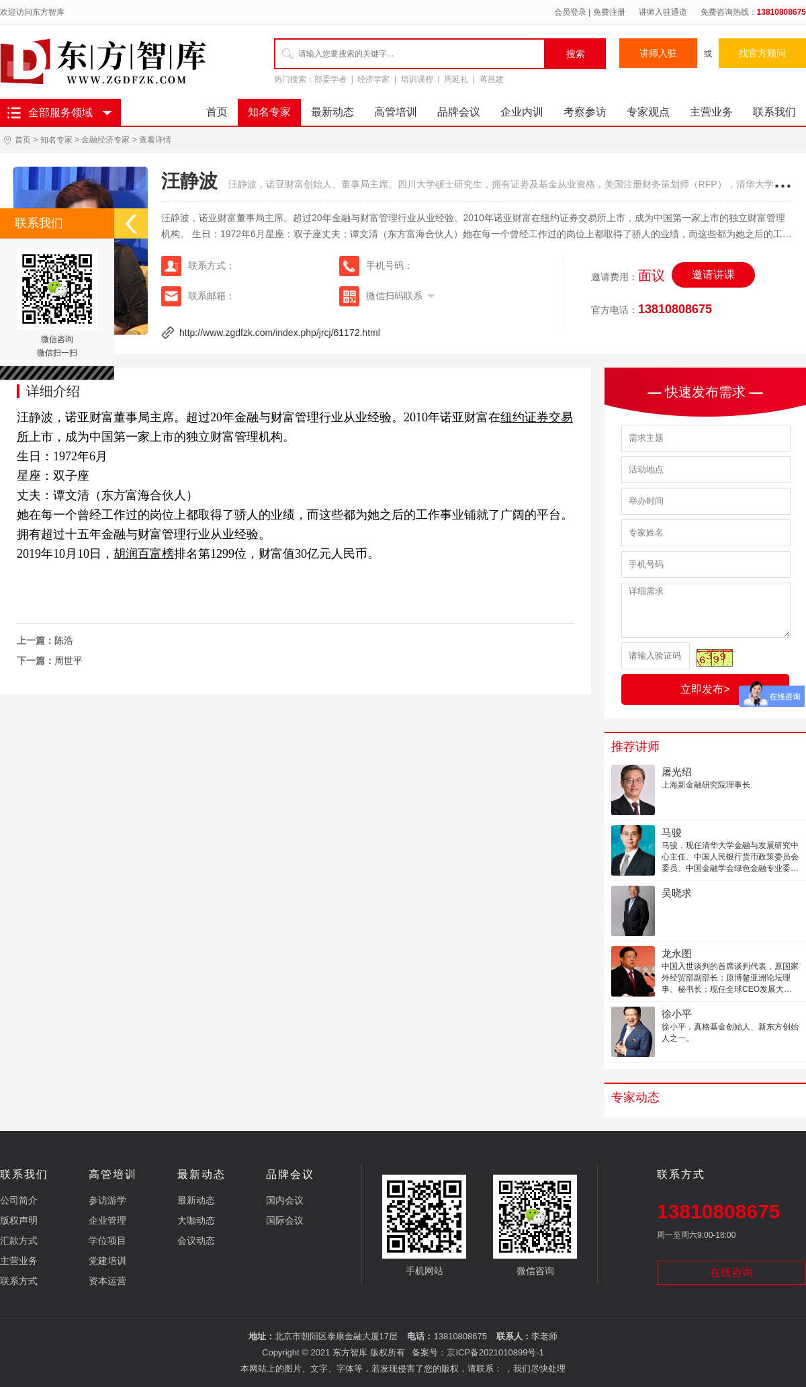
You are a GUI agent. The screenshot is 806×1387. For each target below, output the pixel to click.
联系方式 (19, 1280)
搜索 (575, 53)
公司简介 (19, 1200)
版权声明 (19, 1220)
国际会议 (285, 1220)
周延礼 (456, 79)
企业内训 (521, 112)
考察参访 (585, 112)
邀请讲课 (713, 274)
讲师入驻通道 (663, 12)
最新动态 (332, 112)
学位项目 (107, 1240)
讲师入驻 (658, 53)
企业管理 (107, 1220)
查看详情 (155, 139)
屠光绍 (677, 771)
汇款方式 (19, 1240)
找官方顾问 (762, 53)
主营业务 (711, 112)
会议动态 (196, 1240)
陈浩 (63, 640)
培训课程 (417, 79)
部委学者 (330, 79)
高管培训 (395, 112)
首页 (217, 112)
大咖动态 (196, 1220)
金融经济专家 (105, 139)
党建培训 (107, 1260)
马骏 (672, 832)
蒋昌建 (492, 79)
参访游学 (107, 1200)
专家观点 (648, 112)
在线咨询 (731, 1272)
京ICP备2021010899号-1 (495, 1352)
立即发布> (704, 689)
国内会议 (285, 1200)
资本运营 (107, 1280)
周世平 (68, 660)
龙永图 (677, 953)
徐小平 (677, 1013)
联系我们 (774, 112)
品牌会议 (458, 112)
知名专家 (269, 112)
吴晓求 (677, 892)
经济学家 (373, 79)
